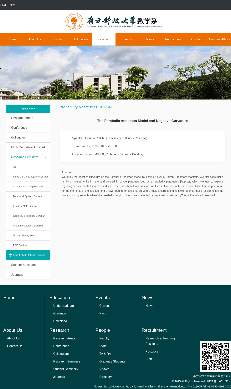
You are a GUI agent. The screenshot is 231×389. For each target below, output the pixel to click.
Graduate (59, 313)
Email (3, 5)
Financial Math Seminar (25, 206)
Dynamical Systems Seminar (28, 196)
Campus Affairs (219, 39)
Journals (17, 274)
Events (127, 39)
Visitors (104, 369)
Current (104, 305)
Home (12, 39)
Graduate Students (112, 361)
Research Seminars (29, 157)
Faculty (58, 39)
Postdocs (152, 351)
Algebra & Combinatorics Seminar (30, 176)
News (150, 39)
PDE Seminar (20, 245)
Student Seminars (23, 264)
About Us (34, 39)
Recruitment (173, 39)
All (14, 167)
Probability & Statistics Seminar (29, 255)
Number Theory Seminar (25, 235)
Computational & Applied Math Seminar (31, 186)
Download (196, 39)
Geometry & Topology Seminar (28, 216)
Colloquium (19, 137)
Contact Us (14, 346)
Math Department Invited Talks (30, 147)
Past (102, 313)
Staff (102, 346)
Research (103, 39)
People (102, 330)
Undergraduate (63, 305)
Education (81, 39)
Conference (19, 127)
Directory (105, 376)
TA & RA (105, 353)
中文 (12, 5)
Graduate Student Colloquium (28, 225)
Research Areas (22, 117)
